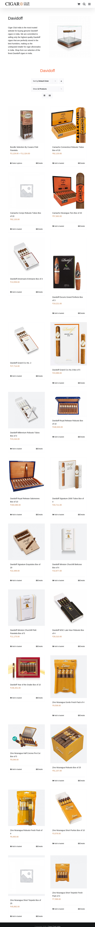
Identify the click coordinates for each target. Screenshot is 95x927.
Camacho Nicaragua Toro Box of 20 (67, 213)
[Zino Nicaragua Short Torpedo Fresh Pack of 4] (68, 872)
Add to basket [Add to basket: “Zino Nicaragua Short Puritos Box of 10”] (59, 844)
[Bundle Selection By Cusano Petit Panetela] (26, 124)
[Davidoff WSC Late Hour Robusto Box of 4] (68, 607)
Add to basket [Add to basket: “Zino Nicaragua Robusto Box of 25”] (59, 781)
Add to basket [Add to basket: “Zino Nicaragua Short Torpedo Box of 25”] (17, 916)
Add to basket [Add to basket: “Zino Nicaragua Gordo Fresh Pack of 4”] (59, 716)
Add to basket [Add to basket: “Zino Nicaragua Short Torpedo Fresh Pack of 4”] (59, 909)
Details (40, 163)
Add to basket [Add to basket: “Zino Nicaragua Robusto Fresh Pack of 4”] (17, 847)
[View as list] (49, 95)
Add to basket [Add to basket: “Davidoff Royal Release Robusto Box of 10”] (59, 436)
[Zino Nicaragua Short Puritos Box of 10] (68, 808)
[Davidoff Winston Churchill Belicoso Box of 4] (68, 542)
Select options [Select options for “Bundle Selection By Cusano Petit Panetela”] (17, 163)
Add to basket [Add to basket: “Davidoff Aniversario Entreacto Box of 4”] (17, 292)
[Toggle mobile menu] (89, 4)
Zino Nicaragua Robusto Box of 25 (66, 768)
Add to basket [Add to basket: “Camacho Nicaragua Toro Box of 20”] (59, 226)
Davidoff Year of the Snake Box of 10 (25, 685)
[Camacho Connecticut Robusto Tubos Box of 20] (68, 124)
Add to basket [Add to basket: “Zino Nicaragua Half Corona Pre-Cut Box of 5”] (17, 770)
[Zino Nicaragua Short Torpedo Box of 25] (26, 876)
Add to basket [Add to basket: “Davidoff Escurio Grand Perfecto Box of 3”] (59, 313)
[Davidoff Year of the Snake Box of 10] (26, 668)
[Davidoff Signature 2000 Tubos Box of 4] (68, 476)
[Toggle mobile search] (84, 4)
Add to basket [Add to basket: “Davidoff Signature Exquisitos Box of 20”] (17, 580)
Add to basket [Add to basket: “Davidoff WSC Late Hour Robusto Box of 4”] (59, 646)
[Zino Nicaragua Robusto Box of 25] (68, 744)
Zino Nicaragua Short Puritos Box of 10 (68, 831)
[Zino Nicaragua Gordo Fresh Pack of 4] (68, 676)
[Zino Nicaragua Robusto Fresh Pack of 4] (26, 808)
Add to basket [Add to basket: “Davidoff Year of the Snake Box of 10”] (17, 698)
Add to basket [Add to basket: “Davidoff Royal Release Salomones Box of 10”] (17, 515)
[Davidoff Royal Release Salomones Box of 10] (26, 476)
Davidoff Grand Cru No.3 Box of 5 (66, 370)
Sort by (41, 81)
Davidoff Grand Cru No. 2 (20, 363)
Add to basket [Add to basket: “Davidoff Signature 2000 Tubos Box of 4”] (59, 515)
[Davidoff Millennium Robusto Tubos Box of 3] (26, 410)
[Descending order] (61, 81)
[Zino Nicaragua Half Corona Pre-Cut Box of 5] (26, 737)
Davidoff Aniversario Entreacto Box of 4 (26, 279)
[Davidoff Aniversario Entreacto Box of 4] (26, 256)
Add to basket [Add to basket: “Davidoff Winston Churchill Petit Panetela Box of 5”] (17, 646)
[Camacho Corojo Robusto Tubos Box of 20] (26, 190)
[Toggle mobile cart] (78, 4)
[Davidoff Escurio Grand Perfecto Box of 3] (68, 265)
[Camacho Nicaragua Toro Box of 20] (68, 190)
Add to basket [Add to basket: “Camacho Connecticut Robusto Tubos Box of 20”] (59, 163)
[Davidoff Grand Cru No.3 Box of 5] (68, 343)
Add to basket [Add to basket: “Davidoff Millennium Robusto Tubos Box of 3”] (17, 449)
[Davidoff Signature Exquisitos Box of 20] (26, 542)
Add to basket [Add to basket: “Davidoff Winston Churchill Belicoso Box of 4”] (59, 580)
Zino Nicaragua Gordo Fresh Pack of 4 (68, 702)
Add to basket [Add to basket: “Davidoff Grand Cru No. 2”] (17, 376)
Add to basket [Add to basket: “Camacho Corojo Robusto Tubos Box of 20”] (17, 229)
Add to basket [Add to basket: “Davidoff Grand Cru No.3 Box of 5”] (59, 383)
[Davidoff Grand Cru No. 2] (26, 340)
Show (40, 89)
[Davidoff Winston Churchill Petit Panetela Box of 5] (26, 607)
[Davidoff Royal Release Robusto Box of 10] (68, 404)
